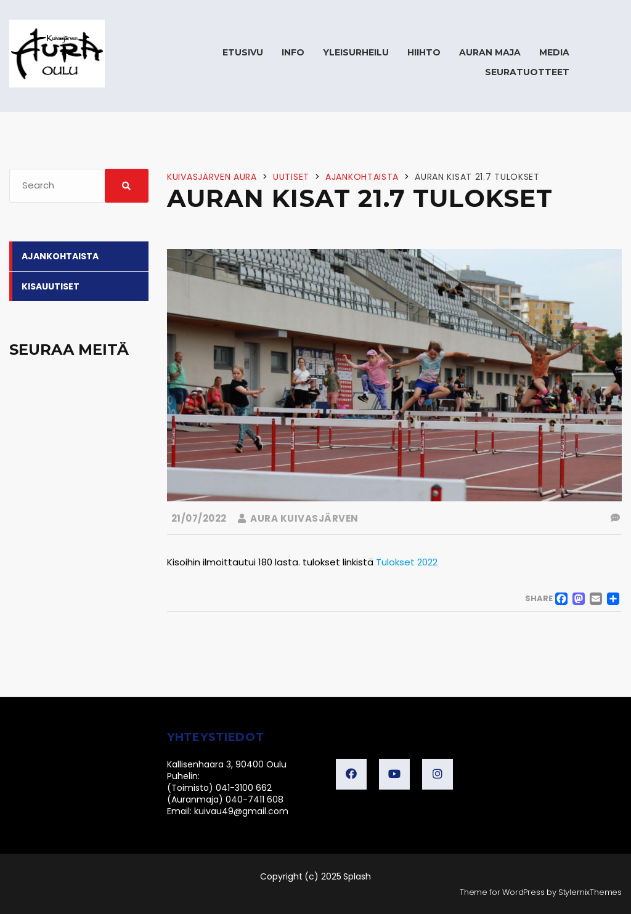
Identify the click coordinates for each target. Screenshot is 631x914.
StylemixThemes (590, 892)
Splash (357, 876)
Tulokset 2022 (407, 562)
